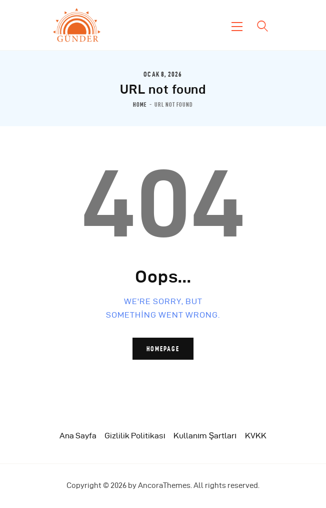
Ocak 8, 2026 (163, 74)
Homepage (163, 349)
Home (140, 105)
